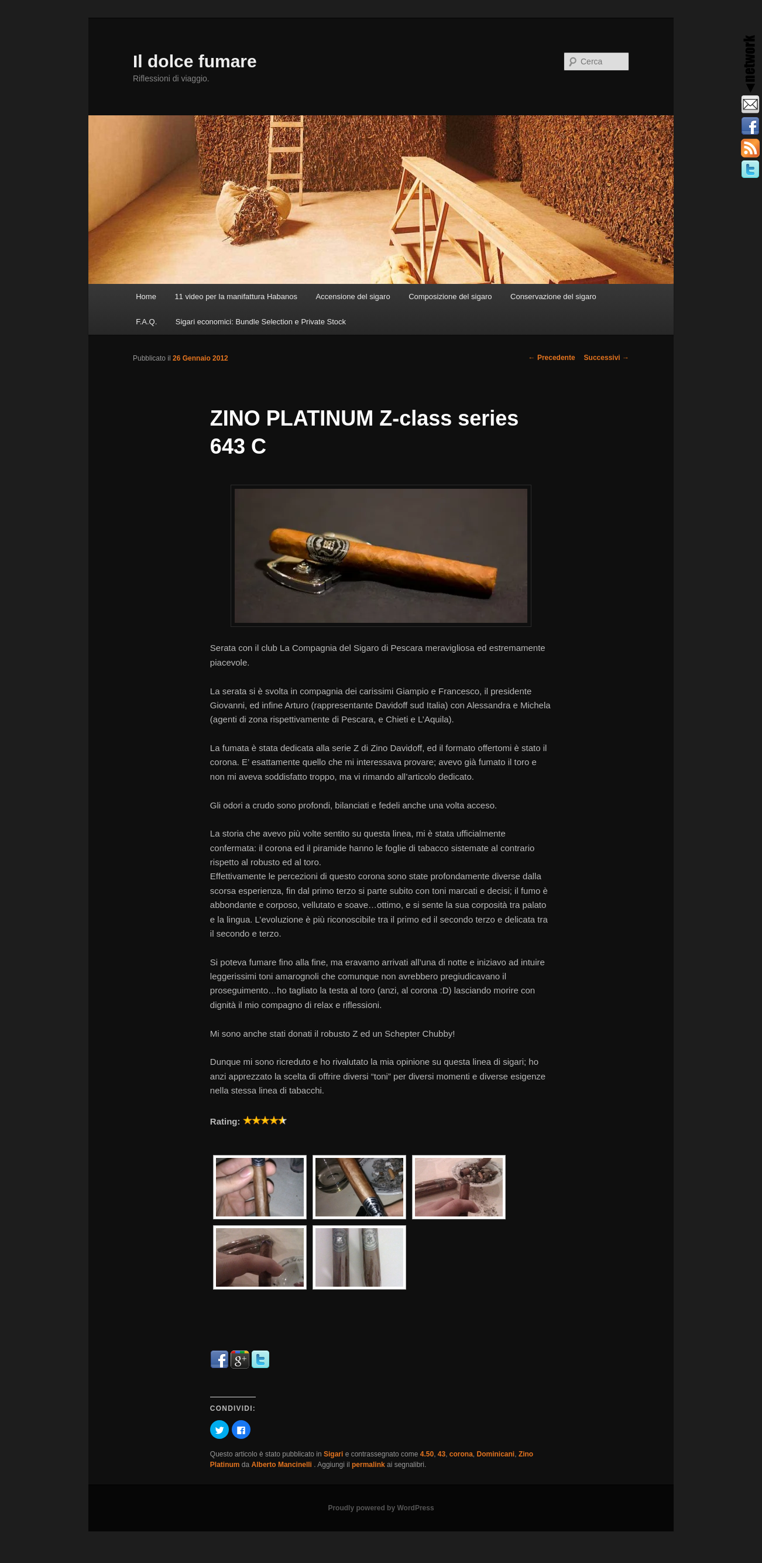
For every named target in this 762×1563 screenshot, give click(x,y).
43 (441, 1454)
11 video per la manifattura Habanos (235, 296)
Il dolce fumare (195, 61)
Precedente (551, 358)
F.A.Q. (146, 321)
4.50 (427, 1454)
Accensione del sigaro (352, 296)
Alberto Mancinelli (283, 1465)
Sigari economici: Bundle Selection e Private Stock (261, 321)
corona (461, 1454)
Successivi (606, 358)
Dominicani (496, 1454)
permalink (368, 1465)
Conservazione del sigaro (553, 296)
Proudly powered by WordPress (381, 1508)
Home (146, 296)
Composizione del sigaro (450, 296)
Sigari (333, 1454)
